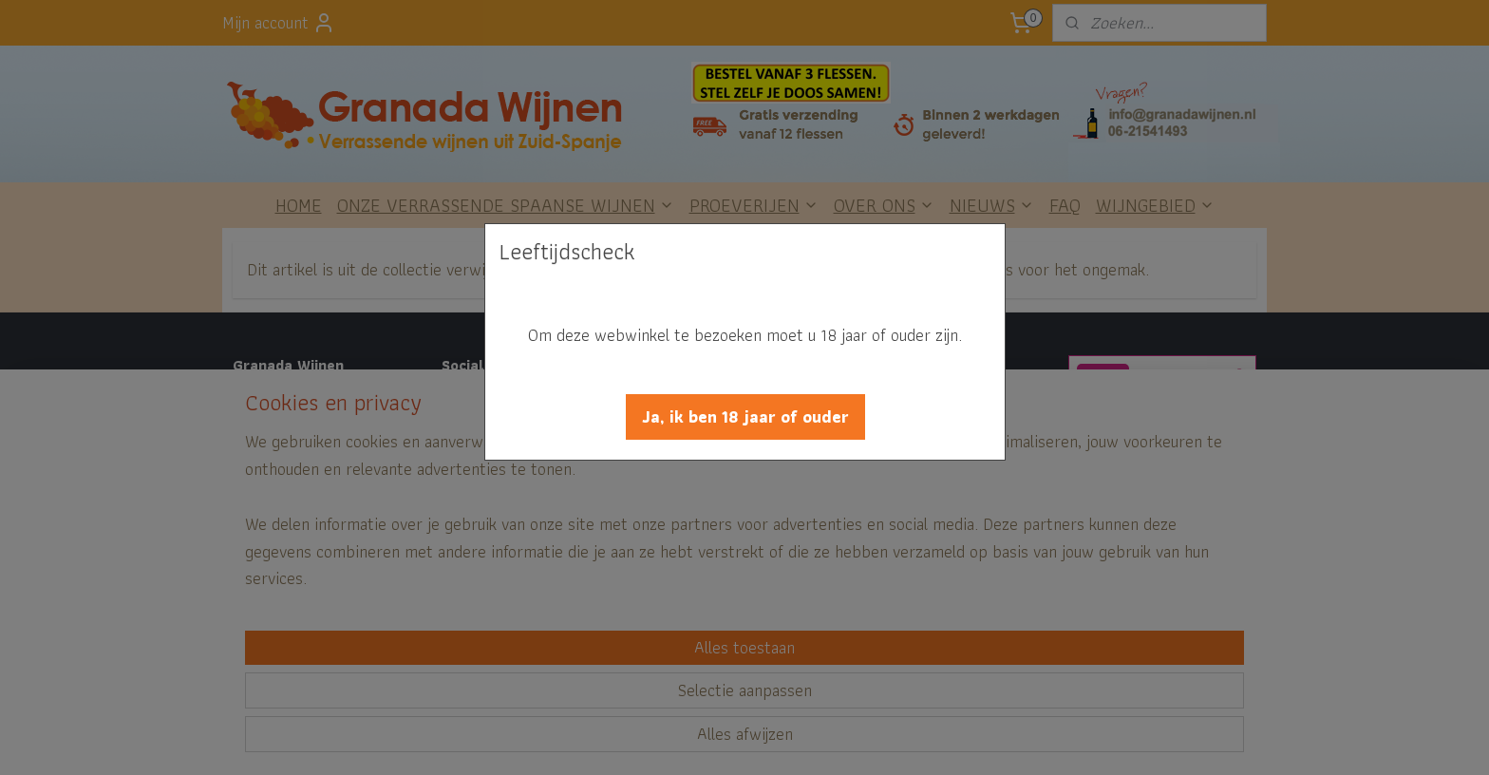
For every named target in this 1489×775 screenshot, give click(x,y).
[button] (745, 417)
